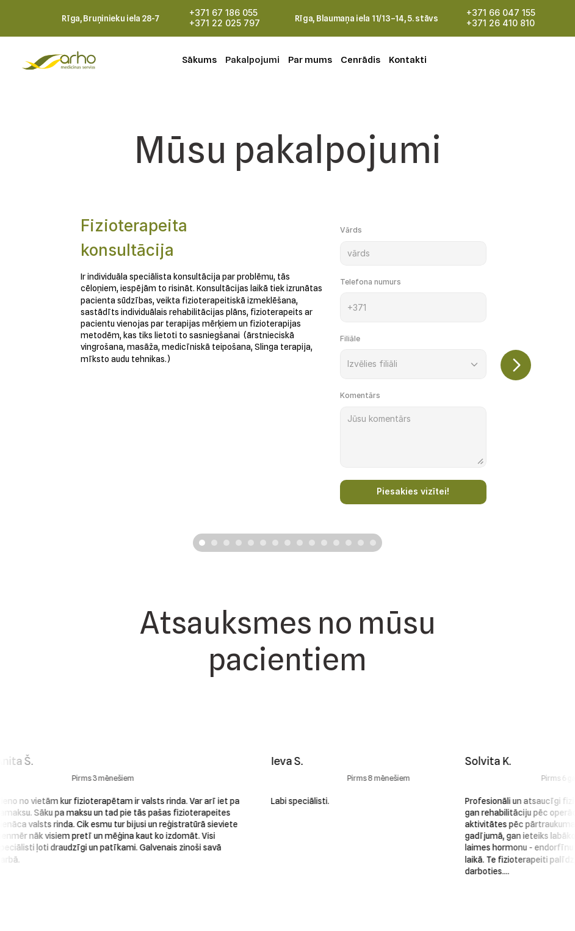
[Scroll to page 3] (226, 543)
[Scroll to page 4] (239, 543)
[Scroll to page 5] (251, 543)
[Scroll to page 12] (336, 543)
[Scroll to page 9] (300, 543)
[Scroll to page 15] (374, 543)
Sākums (199, 59)
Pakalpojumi (252, 59)
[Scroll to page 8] (287, 543)
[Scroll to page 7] (275, 543)
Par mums (310, 59)
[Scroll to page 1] (200, 543)
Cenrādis (360, 59)
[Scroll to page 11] (324, 543)
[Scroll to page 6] (263, 543)
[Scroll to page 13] (348, 543)
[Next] (516, 365)
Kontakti (408, 59)
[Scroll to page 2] (214, 543)
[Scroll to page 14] (361, 543)
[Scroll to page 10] (312, 543)
